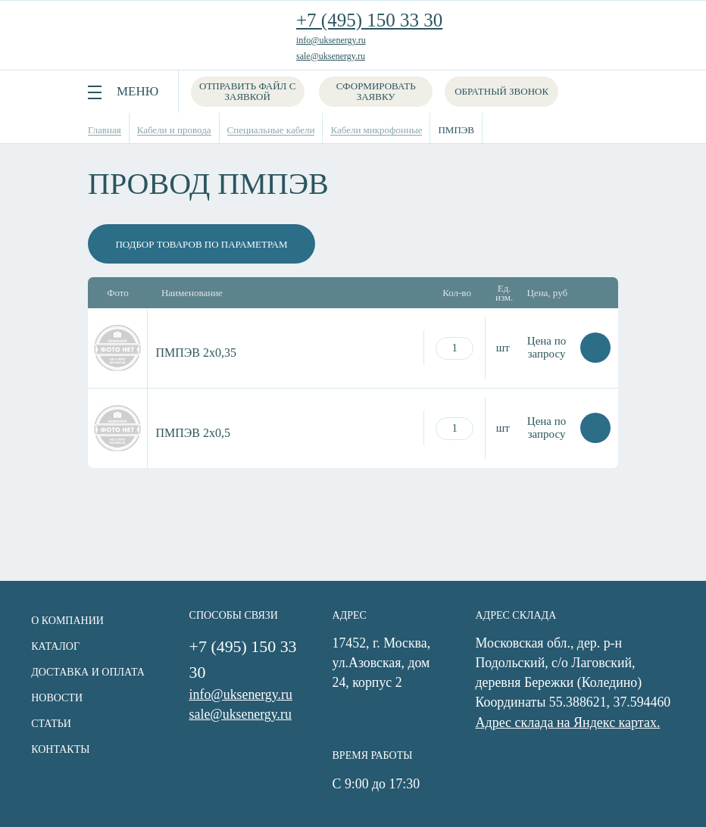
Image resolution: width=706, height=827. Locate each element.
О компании (66, 620)
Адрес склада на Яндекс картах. (569, 722)
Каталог (54, 645)
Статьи (50, 723)
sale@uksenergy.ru (330, 56)
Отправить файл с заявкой (247, 91)
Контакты (59, 748)
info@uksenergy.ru (331, 40)
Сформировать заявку (377, 91)
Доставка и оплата (87, 671)
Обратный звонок (502, 91)
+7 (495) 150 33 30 (369, 20)
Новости (56, 697)
